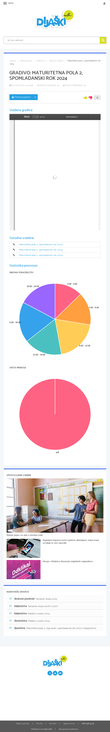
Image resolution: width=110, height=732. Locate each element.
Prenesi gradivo (21, 97)
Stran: (27, 116)
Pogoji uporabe (22, 723)
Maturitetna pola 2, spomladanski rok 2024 (41, 244)
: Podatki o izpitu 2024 (29, 613)
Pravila (39, 723)
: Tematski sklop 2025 (33, 598)
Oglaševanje (69, 723)
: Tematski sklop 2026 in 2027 (33, 606)
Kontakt (53, 723)
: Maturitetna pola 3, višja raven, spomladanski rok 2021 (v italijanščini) (52, 628)
